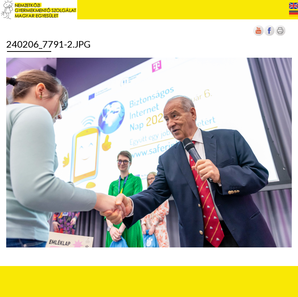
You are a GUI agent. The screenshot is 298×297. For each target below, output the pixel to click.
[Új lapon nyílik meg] (269, 34)
